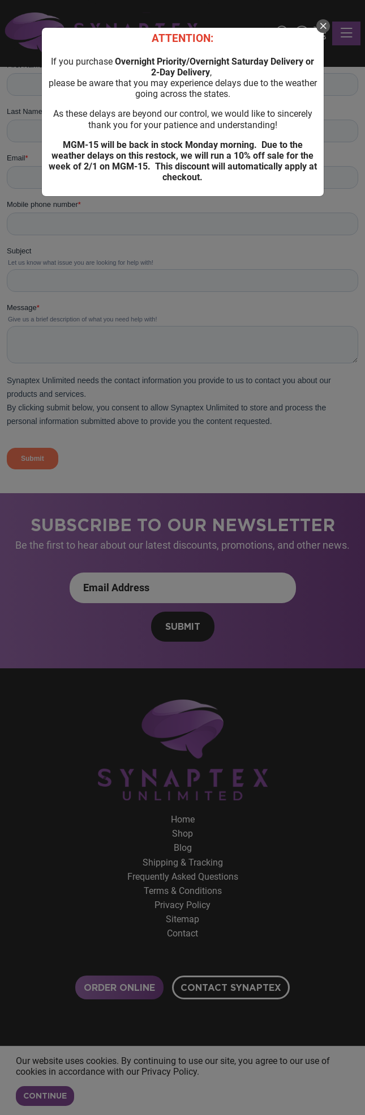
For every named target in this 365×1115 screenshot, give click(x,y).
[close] (323, 26)
